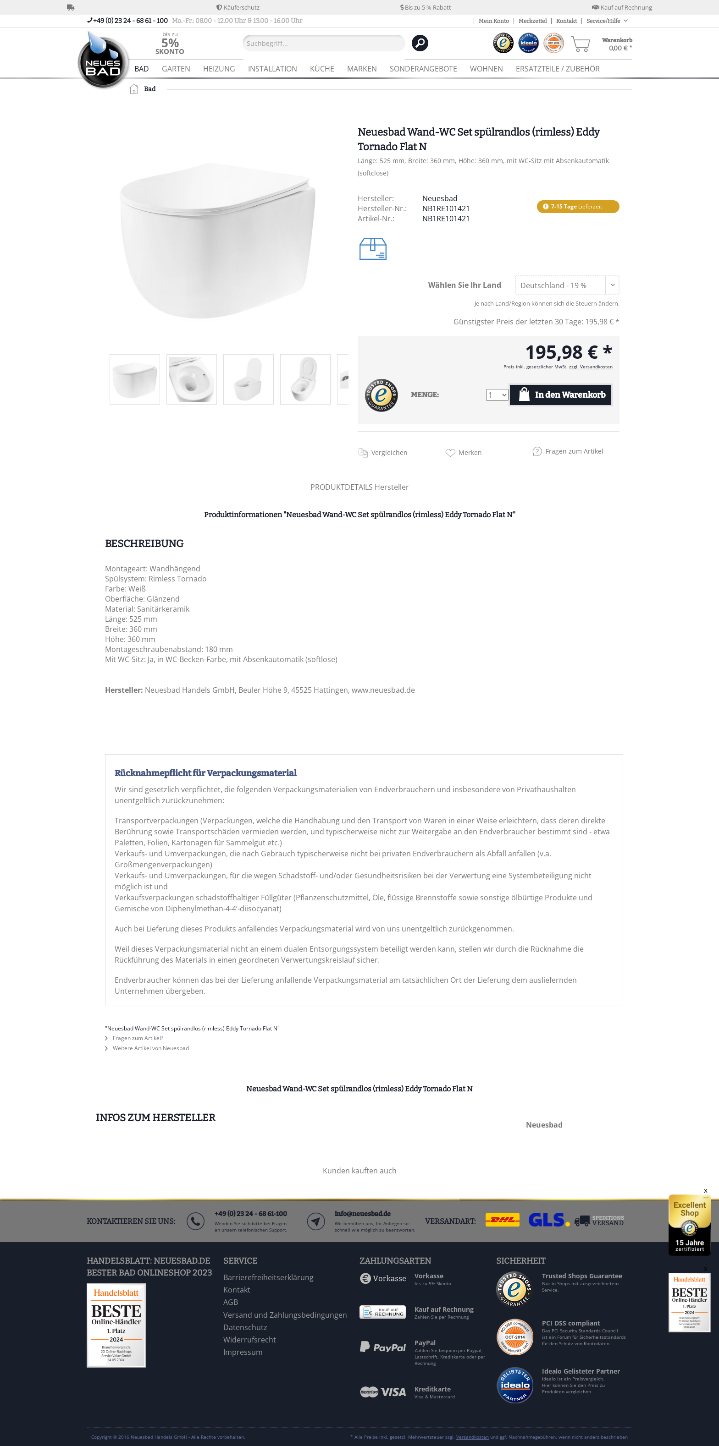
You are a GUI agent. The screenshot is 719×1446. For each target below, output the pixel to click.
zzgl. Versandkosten (591, 366)
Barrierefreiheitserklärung (268, 1277)
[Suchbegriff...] (324, 43)
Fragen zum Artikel (574, 451)
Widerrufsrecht (249, 1340)
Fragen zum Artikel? (134, 1038)
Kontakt (566, 21)
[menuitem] (169, 43)
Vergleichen (389, 452)
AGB (230, 1302)
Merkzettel (533, 21)
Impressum (243, 1352)
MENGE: (425, 394)
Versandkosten (472, 1437)
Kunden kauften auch (360, 1171)
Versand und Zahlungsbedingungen (285, 1315)
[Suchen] (420, 43)
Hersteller (392, 487)
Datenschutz (245, 1327)
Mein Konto (494, 21)
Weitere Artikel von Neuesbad (147, 1048)
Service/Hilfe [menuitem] (603, 21)
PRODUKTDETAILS (341, 487)
